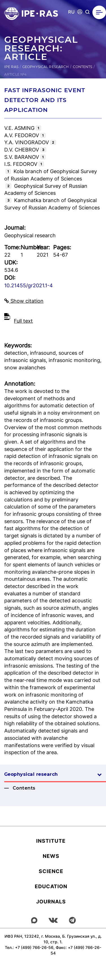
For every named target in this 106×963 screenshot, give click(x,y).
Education (51, 886)
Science (51, 871)
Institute (51, 841)
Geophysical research (45, 67)
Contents (82, 67)
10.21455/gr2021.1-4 (28, 285)
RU (71, 12)
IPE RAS (11, 67)
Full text (23, 321)
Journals (51, 902)
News (51, 856)
